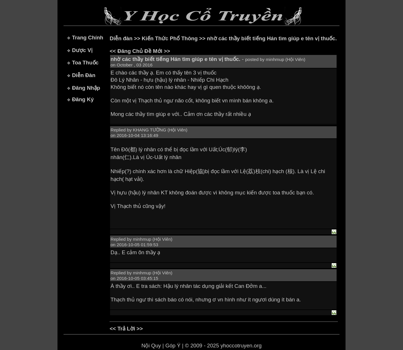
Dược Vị (82, 50)
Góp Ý (173, 346)
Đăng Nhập (86, 88)
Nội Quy (151, 346)
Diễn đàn (121, 38)
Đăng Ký (83, 99)
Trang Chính (87, 38)
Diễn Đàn (83, 75)
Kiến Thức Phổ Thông (170, 38)
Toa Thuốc (85, 63)
